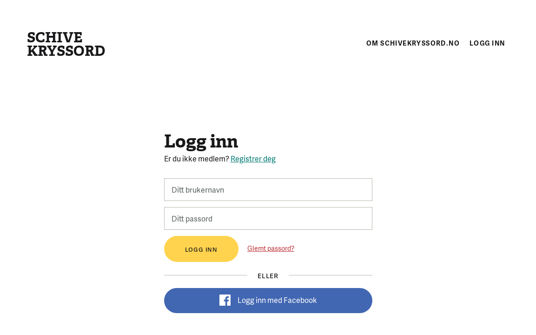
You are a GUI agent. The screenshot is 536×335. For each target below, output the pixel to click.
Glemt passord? (270, 248)
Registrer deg (253, 158)
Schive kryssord (66, 44)
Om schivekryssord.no (413, 42)
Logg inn (487, 42)
